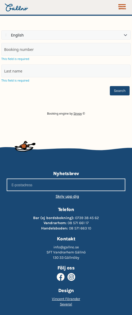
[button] (122, 7)
